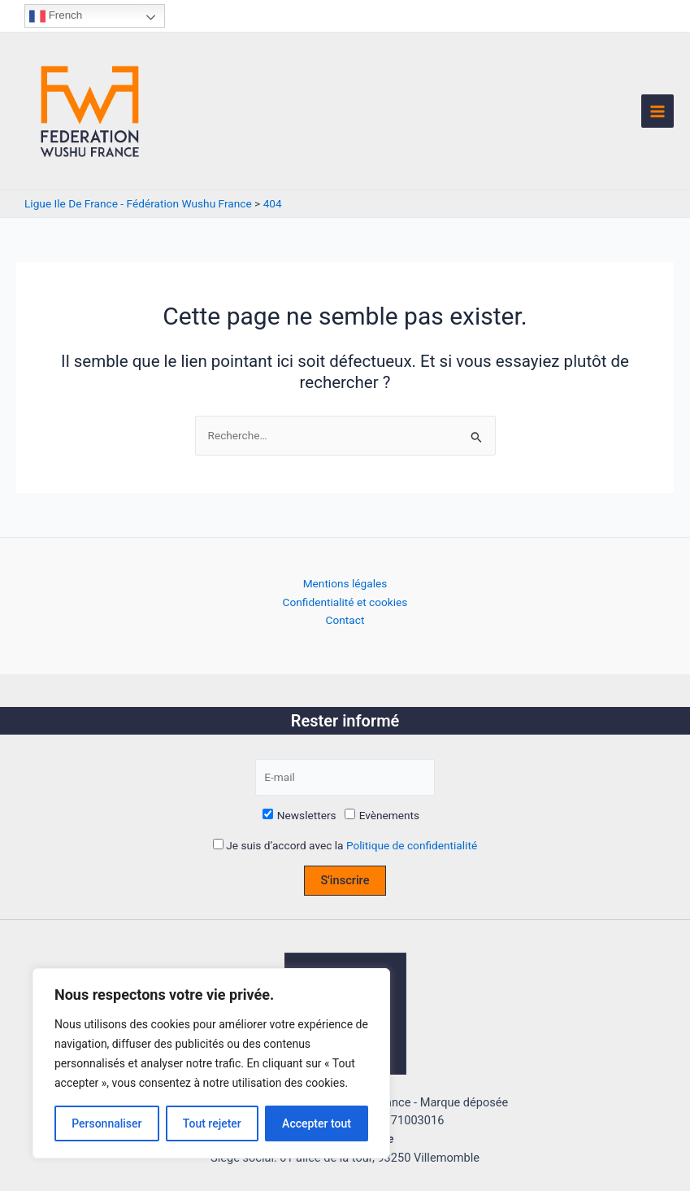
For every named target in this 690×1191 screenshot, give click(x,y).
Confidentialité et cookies (345, 602)
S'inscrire (345, 880)
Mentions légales (345, 583)
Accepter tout (316, 1123)
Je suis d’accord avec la (345, 845)
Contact (345, 619)
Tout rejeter (212, 1123)
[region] (211, 1063)
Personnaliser (106, 1123)
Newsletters (299, 815)
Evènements (382, 815)
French (55, 16)
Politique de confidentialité (411, 845)
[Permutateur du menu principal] (658, 111)
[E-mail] (345, 777)
